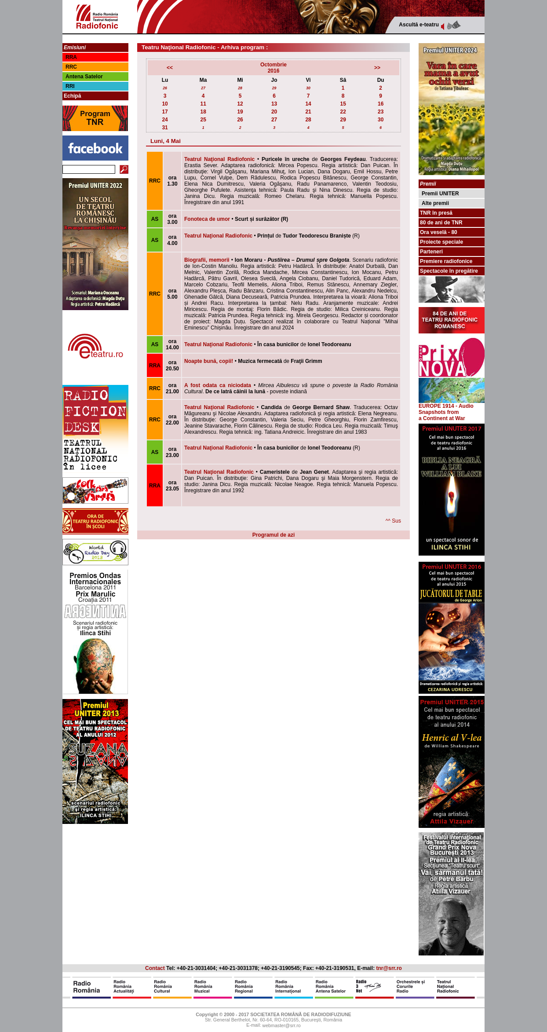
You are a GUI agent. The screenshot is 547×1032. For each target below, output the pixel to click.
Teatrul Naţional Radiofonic (219, 159)
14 (308, 104)
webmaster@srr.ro (281, 1025)
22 (343, 112)
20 (274, 112)
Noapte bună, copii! (208, 361)
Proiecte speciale (441, 242)
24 (165, 120)
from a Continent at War (442, 415)
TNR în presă (436, 213)
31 (165, 127)
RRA (71, 57)
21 (308, 112)
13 (274, 104)
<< (170, 68)
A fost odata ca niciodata (217, 385)
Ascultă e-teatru (419, 25)
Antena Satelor (84, 76)
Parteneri (431, 252)
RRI (70, 86)
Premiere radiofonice (446, 261)
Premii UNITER (440, 193)
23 (380, 112)
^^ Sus (393, 521)
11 (203, 104)
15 (343, 104)
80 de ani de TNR (441, 223)
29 (274, 88)
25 (203, 120)
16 (380, 104)
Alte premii (435, 203)
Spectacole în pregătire (449, 271)
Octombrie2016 (273, 68)
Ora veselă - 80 (438, 232)
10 (165, 104)
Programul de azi (273, 535)
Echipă (72, 96)
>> (377, 68)
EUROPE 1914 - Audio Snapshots (452, 406)
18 (203, 112)
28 (240, 88)
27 (203, 88)
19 (240, 112)
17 (165, 112)
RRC (71, 67)
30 (308, 88)
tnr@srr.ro (389, 968)
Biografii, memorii (207, 260)
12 (240, 104)
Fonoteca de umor (207, 219)
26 (165, 88)
